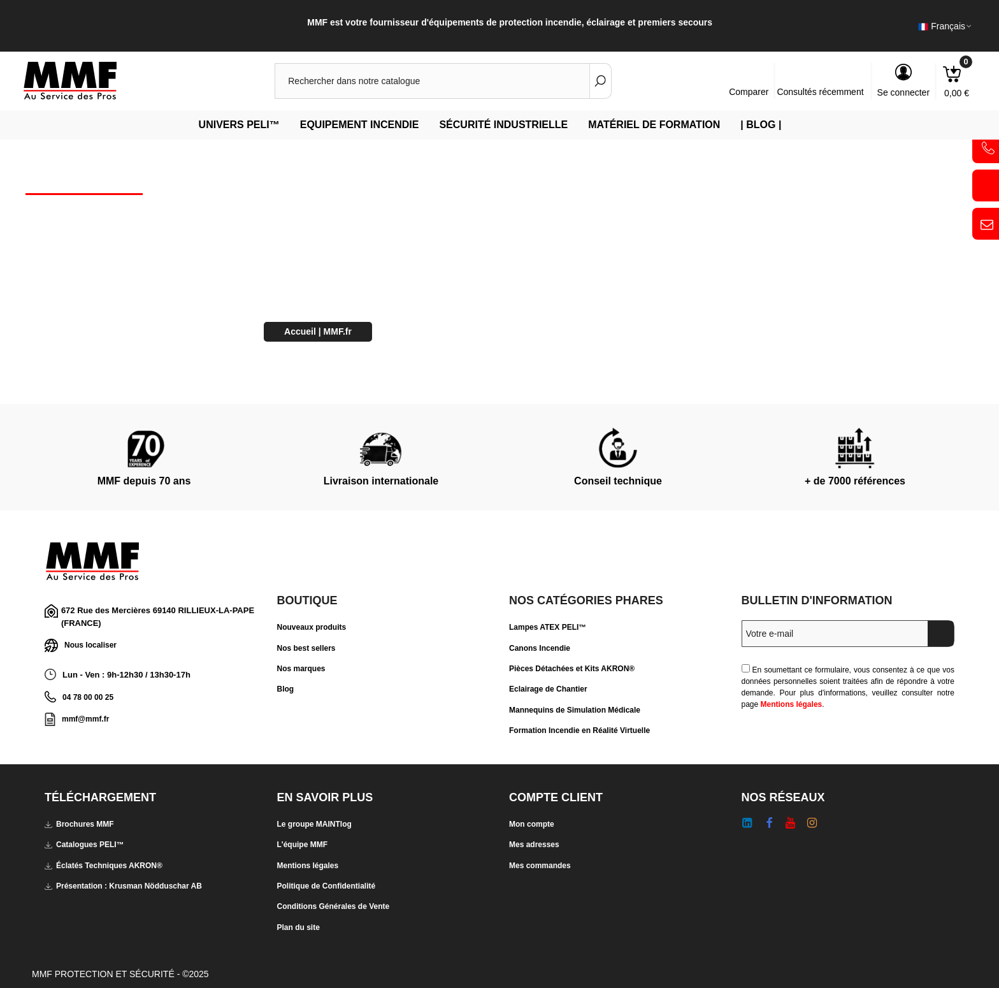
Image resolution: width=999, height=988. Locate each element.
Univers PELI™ (239, 124)
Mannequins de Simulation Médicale (574, 710)
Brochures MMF (79, 824)
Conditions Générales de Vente (333, 906)
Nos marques (301, 668)
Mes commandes (540, 865)
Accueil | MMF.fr (318, 331)
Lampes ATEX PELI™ (547, 627)
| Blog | (760, 124)
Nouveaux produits (312, 627)
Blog (285, 689)
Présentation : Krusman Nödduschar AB (123, 886)
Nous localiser (81, 645)
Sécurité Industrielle (503, 124)
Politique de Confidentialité (326, 886)
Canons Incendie (539, 648)
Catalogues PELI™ (84, 844)
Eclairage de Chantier (548, 689)
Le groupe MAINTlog (314, 824)
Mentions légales (792, 704)
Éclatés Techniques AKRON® (103, 865)
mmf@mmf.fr (85, 719)
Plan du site (298, 927)
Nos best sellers (306, 648)
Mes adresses (534, 844)
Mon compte (531, 824)
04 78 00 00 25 (87, 697)
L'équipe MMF (302, 844)
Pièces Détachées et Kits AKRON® (572, 668)
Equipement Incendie (359, 124)
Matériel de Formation (654, 124)
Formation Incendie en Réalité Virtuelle (579, 730)
